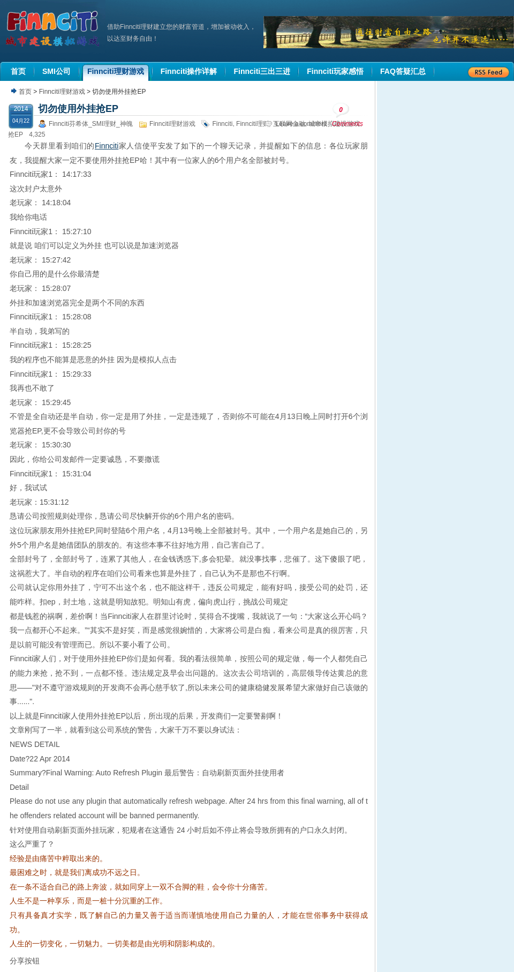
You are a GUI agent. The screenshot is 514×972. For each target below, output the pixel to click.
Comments (347, 115)
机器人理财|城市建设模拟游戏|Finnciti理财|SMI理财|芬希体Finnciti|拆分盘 (53, 29)
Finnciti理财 (252, 124)
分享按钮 (25, 960)
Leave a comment (301, 124)
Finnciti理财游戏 (62, 91)
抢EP (15, 134)
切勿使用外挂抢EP (78, 108)
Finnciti (222, 124)
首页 (25, 91)
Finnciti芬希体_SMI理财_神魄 (91, 124)
